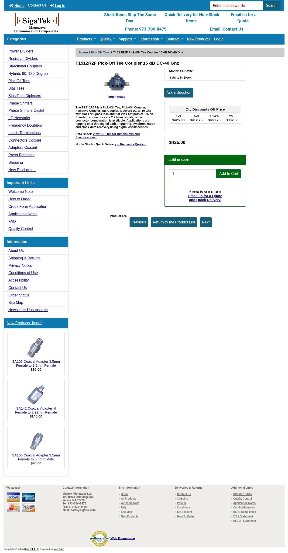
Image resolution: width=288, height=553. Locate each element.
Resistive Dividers (23, 59)
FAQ (12, 221)
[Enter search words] (236, 5)
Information (150, 39)
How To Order (185, 516)
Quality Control (20, 229)
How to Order (19, 199)
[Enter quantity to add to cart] (192, 173)
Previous (139, 222)
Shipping (15, 162)
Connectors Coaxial (24, 140)
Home (16, 5)
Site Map (15, 303)
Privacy (181, 503)
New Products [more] (25, 323)
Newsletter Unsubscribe (28, 310)
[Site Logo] (50, 23)
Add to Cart (228, 174)
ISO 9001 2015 (242, 494)
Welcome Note (20, 192)
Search (272, 5)
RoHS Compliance (244, 512)
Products (85, 39)
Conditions (184, 507)
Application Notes (23, 214)
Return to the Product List (174, 222)
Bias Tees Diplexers (24, 96)
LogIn (218, 39)
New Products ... (22, 170)
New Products (198, 39)
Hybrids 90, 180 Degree (28, 74)
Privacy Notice (20, 266)
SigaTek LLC (31, 549)
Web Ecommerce (123, 538)
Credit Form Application (27, 207)
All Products (128, 498)
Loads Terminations (24, 133)
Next (206, 222)
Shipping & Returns (24, 258)
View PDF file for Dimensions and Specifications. (107, 135)
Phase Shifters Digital (26, 110)
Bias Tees (16, 88)
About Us (16, 251)
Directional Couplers (25, 66)
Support (126, 39)
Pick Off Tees (100, 52)
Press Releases (21, 155)
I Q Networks (19, 118)
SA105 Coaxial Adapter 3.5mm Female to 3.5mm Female (36, 351)
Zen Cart (59, 549)
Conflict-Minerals (244, 507)
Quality (106, 39)
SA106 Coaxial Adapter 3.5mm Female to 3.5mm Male (36, 445)
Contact (173, 39)
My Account (184, 512)
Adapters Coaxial (22, 148)
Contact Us (37, 5)
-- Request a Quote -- (132, 144)
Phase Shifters (20, 103)
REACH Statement (244, 520)
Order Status (19, 295)
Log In (57, 5)
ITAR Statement (243, 516)
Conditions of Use (23, 273)
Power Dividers (21, 51)
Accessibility (18, 280)
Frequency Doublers (25, 125)
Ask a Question (178, 92)
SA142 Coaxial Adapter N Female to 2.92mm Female (36, 398)
